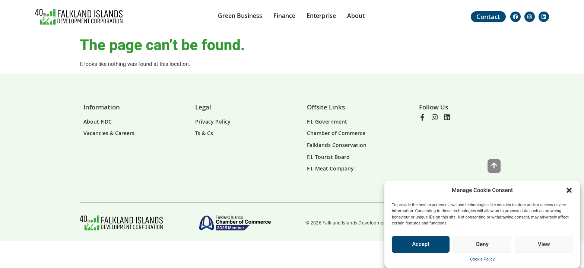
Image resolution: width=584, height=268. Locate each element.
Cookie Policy (482, 259)
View (544, 244)
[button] (569, 190)
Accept (420, 244)
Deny (482, 244)
